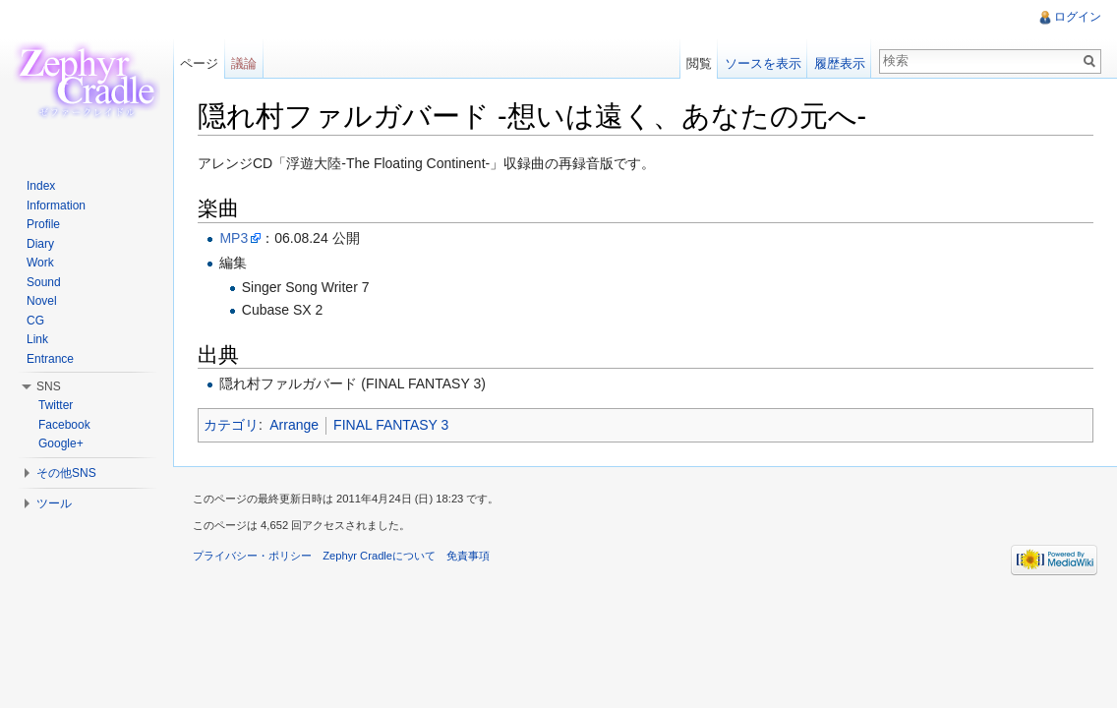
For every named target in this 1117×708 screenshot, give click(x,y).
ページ (199, 63)
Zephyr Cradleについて (379, 555)
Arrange (294, 425)
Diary (40, 244)
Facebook (64, 425)
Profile (43, 224)
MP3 (233, 238)
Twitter (55, 405)
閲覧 (699, 63)
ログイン (1077, 17)
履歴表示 (839, 63)
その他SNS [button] (66, 473)
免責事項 (468, 555)
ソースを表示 (763, 63)
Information (56, 205)
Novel (42, 301)
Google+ (61, 443)
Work (40, 262)
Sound (44, 282)
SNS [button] (48, 386)
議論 (244, 63)
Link (37, 339)
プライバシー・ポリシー (252, 555)
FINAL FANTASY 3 (390, 425)
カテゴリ (231, 425)
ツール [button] (54, 503)
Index (41, 186)
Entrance (50, 359)
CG (35, 320)
